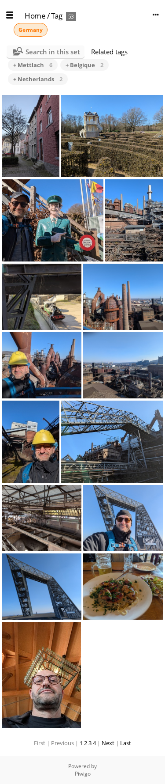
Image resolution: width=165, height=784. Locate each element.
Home (35, 16)
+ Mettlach (32, 65)
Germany (30, 30)
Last (125, 743)
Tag (56, 16)
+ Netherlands (37, 79)
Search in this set (53, 51)
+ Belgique (84, 65)
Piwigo (83, 773)
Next (108, 743)
